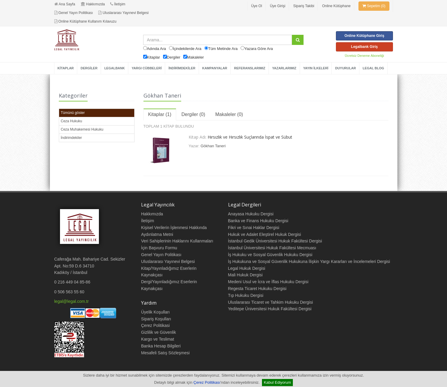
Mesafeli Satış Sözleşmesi (165, 352)
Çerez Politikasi (155, 325)
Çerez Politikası (206, 382)
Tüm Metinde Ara (223, 48)
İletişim (117, 4)
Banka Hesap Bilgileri (161, 346)
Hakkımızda (93, 4)
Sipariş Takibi (303, 6)
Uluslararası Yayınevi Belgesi (123, 13)
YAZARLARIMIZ (284, 68)
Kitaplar (153, 57)
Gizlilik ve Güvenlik (158, 332)
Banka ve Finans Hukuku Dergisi (258, 220)
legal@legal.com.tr (71, 301)
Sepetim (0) (373, 6)
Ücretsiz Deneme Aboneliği (364, 55)
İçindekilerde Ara (187, 48)
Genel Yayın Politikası (73, 13)
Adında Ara (156, 48)
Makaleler (195, 57)
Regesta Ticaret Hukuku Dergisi (257, 288)
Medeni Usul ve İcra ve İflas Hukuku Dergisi (268, 281)
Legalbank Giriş (364, 47)
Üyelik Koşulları (155, 312)
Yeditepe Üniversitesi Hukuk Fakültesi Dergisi (270, 308)
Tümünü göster (73, 113)
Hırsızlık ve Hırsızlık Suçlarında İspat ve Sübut (250, 137)
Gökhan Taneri (212, 146)
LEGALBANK (114, 68)
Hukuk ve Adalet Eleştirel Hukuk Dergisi (264, 234)
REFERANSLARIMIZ (249, 68)
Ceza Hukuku (71, 121)
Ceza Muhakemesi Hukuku (82, 129)
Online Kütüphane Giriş (364, 36)
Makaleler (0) (229, 114)
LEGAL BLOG (373, 68)
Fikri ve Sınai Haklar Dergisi (253, 227)
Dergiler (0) (193, 114)
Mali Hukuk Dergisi (245, 274)
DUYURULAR (345, 68)
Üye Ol (256, 6)
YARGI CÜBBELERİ (147, 68)
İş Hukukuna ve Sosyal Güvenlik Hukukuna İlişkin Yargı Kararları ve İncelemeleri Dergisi (309, 261)
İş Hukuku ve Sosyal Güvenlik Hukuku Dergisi (270, 254)
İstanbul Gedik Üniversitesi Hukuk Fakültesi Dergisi (275, 241)
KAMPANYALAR (214, 68)
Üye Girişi (277, 6)
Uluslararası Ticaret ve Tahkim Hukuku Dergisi (270, 302)
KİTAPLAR (66, 68)
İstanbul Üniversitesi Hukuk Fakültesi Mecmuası (272, 247)
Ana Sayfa (64, 4)
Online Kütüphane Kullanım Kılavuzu (85, 21)
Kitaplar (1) (159, 114)
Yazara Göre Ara (258, 48)
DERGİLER (88, 68)
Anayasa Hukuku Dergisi (251, 213)
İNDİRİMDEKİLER (181, 68)
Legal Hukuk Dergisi (246, 268)
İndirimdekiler (71, 138)
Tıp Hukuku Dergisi (245, 295)
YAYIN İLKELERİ (315, 68)
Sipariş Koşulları (156, 319)
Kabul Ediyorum (277, 382)
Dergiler (174, 57)
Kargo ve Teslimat (157, 339)
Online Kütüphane (336, 6)
